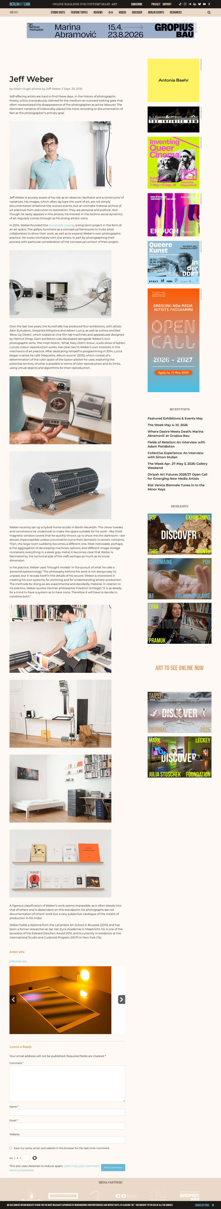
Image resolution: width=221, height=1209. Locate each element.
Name (13, 1106)
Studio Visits (58, 12)
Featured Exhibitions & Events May (175, 418)
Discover (137, 12)
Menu (14, 12)
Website (14, 1134)
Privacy (155, 4)
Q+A (111, 12)
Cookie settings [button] (202, 1204)
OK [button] (213, 1204)
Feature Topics (79, 12)
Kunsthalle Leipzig (61, 225)
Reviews (98, 12)
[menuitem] (58, 14)
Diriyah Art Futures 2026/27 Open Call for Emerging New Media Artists (177, 476)
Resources (176, 12)
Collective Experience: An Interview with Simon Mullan (176, 455)
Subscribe (136, 4)
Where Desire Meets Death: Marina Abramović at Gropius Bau (175, 433)
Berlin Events (156, 12)
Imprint (167, 4)
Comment (16, 1063)
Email (13, 1120)
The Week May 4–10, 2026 (168, 425)
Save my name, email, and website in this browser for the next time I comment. (62, 1148)
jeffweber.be (18, 961)
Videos (122, 12)
